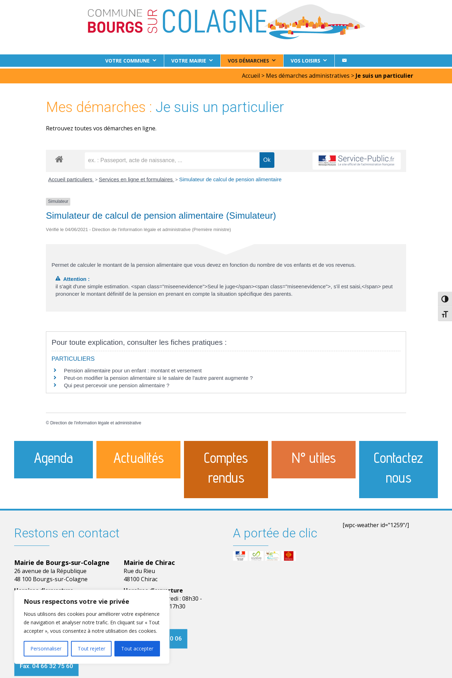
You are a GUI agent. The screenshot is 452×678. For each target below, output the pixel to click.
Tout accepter (137, 648)
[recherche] (172, 159)
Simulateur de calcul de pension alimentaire (230, 178)
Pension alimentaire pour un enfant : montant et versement (133, 368)
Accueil (251, 74)
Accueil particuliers (71, 178)
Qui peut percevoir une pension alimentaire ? (117, 383)
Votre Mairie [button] (188, 60)
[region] (92, 627)
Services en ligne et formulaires (136, 178)
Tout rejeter (91, 648)
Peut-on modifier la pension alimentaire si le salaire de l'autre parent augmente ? (158, 376)
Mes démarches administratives (308, 74)
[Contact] (344, 60)
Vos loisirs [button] (305, 60)
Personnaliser (45, 648)
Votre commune (127, 60)
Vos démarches (248, 60)
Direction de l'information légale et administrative (95, 421)
